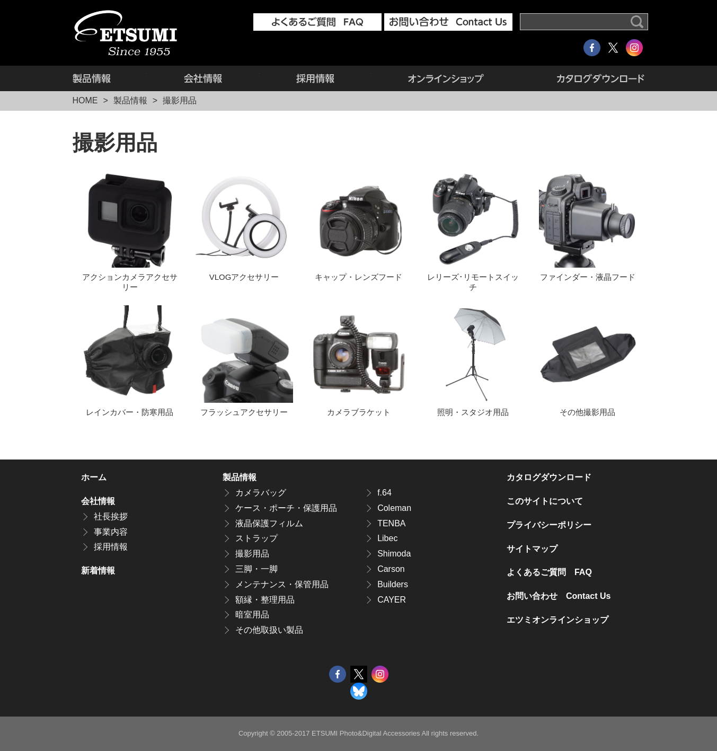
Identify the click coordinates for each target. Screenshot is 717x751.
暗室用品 (252, 614)
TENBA (391, 523)
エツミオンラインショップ (446, 78)
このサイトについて (545, 501)
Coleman (394, 508)
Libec (387, 538)
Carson (391, 568)
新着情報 (98, 570)
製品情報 (110, 78)
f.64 (384, 492)
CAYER (391, 599)
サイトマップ (532, 548)
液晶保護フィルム (269, 523)
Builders (392, 584)
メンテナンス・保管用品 (282, 584)
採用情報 (315, 78)
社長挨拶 (111, 516)
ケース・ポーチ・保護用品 (286, 508)
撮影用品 (252, 553)
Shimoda (394, 553)
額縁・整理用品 (265, 599)
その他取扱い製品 (269, 629)
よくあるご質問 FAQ (549, 572)
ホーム (94, 477)
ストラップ (256, 538)
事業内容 (111, 531)
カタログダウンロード (582, 78)
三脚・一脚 (256, 568)
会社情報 (203, 78)
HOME (85, 100)
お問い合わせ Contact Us (558, 595)
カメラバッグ (260, 492)
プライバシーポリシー (549, 524)
